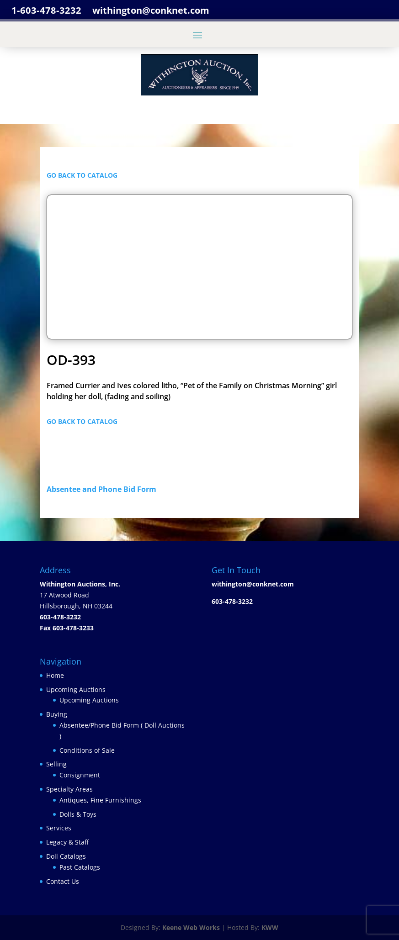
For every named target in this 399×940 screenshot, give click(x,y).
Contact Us (62, 881)
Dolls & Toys (77, 814)
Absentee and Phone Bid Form (104, 489)
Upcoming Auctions (76, 689)
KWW (269, 927)
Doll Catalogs (66, 856)
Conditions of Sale (87, 750)
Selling (56, 764)
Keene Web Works (191, 927)
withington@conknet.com (253, 584)
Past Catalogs (79, 867)
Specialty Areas (69, 789)
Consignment (79, 775)
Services (58, 828)
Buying (56, 714)
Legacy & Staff (67, 842)
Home (55, 675)
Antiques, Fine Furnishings (100, 800)
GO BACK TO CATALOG (82, 175)
